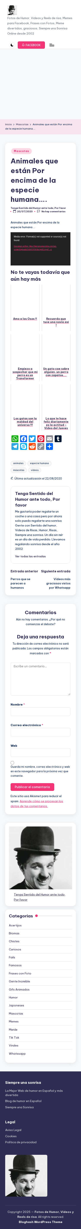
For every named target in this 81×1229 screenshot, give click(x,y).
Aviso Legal (13, 1130)
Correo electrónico (27, 725)
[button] (31, 45)
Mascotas (21, 151)
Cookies (11, 1136)
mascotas (18, 470)
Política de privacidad (21, 1142)
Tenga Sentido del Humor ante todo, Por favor (37, 499)
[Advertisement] (40, 84)
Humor (13, 997)
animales (18, 463)
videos (34, 470)
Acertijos (15, 925)
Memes (14, 1021)
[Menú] (51, 45)
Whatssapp (17, 1054)
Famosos (15, 965)
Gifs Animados (19, 989)
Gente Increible (19, 981)
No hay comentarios (51, 211)
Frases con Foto (20, 973)
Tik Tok (14, 1037)
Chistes (14, 941)
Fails (12, 957)
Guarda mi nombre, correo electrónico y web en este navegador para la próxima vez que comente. (40, 771)
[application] (40, 249)
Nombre (18, 704)
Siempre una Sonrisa (19, 1107)
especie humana (39, 463)
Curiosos (15, 949)
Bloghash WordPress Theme (40, 1222)
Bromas (14, 933)
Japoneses (16, 1005)
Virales (13, 1045)
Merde (13, 1029)
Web (14, 746)
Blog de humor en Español (23, 1101)
